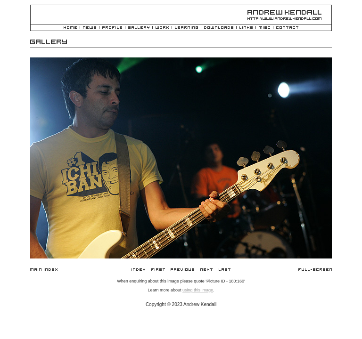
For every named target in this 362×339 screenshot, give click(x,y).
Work (162, 28)
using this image (197, 290)
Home (70, 28)
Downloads (218, 28)
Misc (264, 28)
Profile (112, 28)
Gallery (138, 28)
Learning (186, 28)
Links (246, 28)
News (89, 28)
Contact (287, 28)
